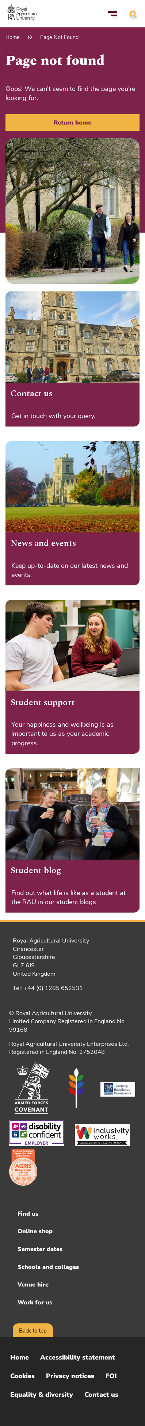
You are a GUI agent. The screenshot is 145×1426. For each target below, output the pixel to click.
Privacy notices (70, 1376)
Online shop (35, 1231)
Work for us (35, 1303)
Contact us (101, 1394)
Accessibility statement (77, 1357)
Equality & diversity (41, 1394)
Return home (72, 123)
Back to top (33, 1330)
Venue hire (33, 1285)
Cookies (22, 1376)
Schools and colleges (48, 1267)
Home (12, 37)
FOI (111, 1376)
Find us (28, 1214)
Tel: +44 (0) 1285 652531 (48, 988)
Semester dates (40, 1249)
